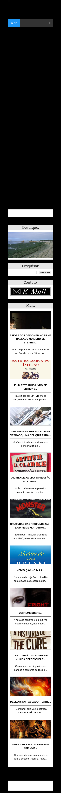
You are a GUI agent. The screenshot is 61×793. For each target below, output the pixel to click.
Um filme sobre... (30, 612)
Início (14, 23)
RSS (49, 788)
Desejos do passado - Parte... (30, 701)
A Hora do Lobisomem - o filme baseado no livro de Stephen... (30, 339)
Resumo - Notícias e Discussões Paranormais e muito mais (31, 784)
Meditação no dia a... (30, 570)
